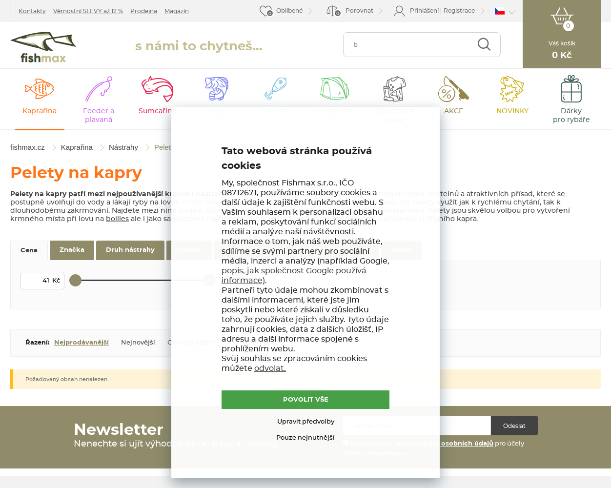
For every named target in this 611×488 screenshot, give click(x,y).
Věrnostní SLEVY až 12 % (88, 11)
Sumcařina (157, 111)
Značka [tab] (72, 250)
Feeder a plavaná (98, 115)
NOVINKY (512, 111)
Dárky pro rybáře (571, 115)
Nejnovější (138, 343)
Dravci (216, 111)
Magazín (176, 11)
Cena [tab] (29, 250)
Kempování (335, 111)
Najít (484, 45)
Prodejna (143, 11)
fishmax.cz (43, 47)
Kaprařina (39, 111)
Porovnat (353, 12)
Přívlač (275, 111)
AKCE (453, 111)
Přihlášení (424, 11)
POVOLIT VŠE (305, 400)
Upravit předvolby (305, 422)
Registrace (459, 11)
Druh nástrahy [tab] (130, 250)
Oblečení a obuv (394, 115)
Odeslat (514, 426)
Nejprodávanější (81, 343)
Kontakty (32, 11)
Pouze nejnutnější (305, 438)
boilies (117, 219)
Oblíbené (289, 11)
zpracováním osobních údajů (444, 444)
